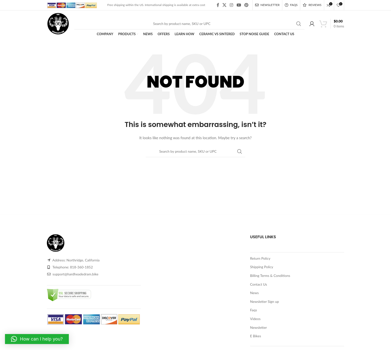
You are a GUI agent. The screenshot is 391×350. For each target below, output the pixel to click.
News (254, 293)
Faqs (253, 310)
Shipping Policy (261, 267)
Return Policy (260, 258)
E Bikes (255, 336)
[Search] (189, 23)
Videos (255, 319)
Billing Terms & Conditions (270, 275)
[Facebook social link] (218, 5)
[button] (37, 339)
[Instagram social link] (231, 5)
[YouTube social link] (239, 5)
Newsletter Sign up (264, 301)
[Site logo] (58, 23)
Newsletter (258, 327)
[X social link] (224, 5)
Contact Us (258, 284)
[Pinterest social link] (246, 5)
